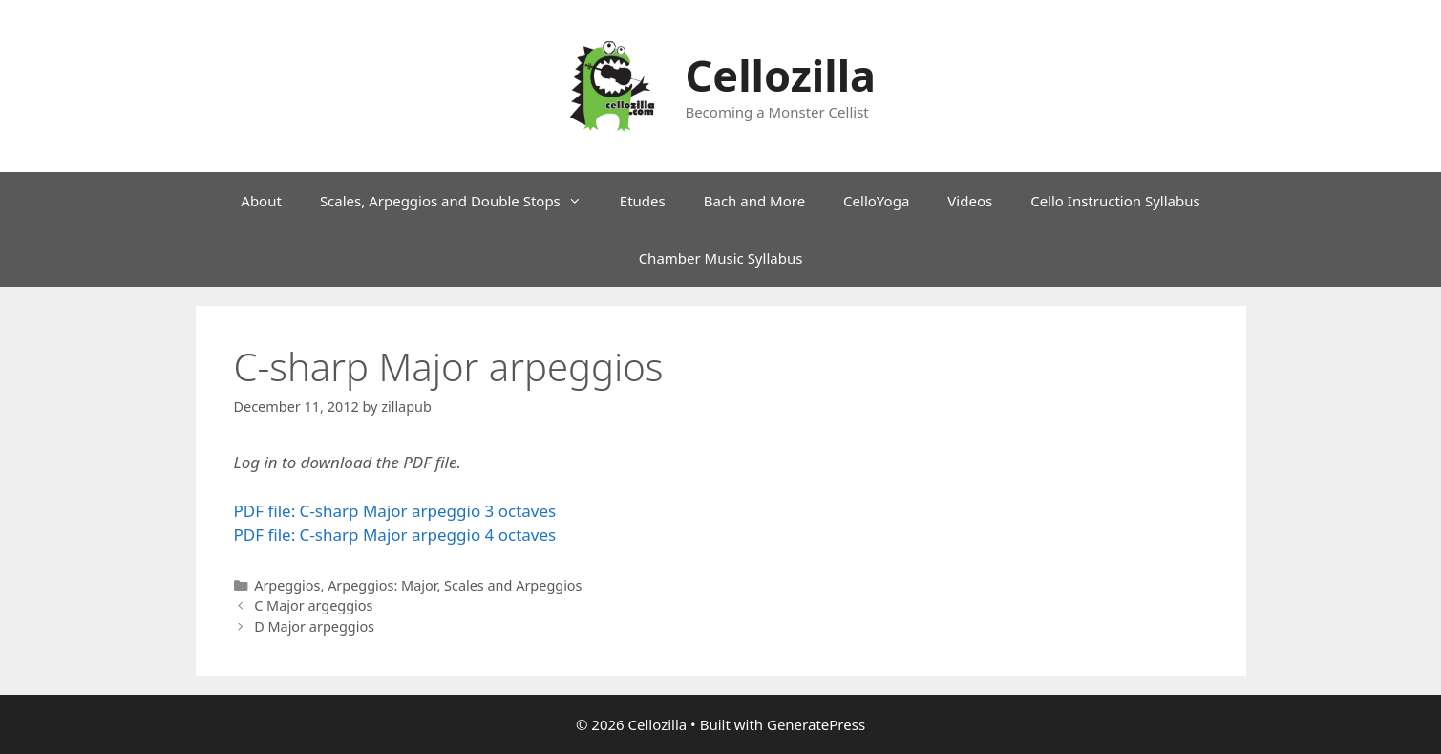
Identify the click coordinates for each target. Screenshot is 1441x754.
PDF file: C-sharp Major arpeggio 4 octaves (395, 535)
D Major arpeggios (314, 626)
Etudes (643, 200)
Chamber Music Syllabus (721, 258)
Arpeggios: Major (382, 585)
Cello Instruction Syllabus (1115, 200)
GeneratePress (816, 724)
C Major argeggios (313, 605)
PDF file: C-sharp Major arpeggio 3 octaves (395, 511)
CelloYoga (876, 200)
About (261, 200)
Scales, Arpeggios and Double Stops (460, 200)
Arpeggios (287, 585)
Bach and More (754, 200)
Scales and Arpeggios (513, 585)
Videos (969, 200)
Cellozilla (780, 75)
